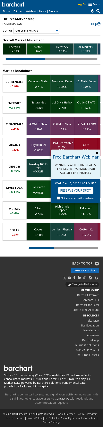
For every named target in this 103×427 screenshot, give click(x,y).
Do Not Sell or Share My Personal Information (70, 418)
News (42, 11)
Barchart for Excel (87, 305)
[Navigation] (36, 31)
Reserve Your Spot (75, 190)
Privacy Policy (34, 418)
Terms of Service (14, 418)
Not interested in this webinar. (77, 198)
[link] (95, 24)
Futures (17, 11)
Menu (96, 4)
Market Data (12, 382)
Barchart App (90, 340)
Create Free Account (86, 310)
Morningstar (40, 386)
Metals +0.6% (38, 49)
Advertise (93, 335)
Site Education (90, 325)
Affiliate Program (87, 413)
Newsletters (91, 330)
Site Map (93, 320)
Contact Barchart (85, 270)
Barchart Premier (88, 295)
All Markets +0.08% (85, 49)
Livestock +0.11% (62, 49)
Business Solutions (87, 345)
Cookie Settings (51, 422)
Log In (81, 4)
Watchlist (31, 11)
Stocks (6, 11)
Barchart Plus (90, 300)
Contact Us (62, 398)
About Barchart (66, 413)
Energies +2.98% (14, 49)
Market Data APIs (87, 350)
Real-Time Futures (87, 355)
